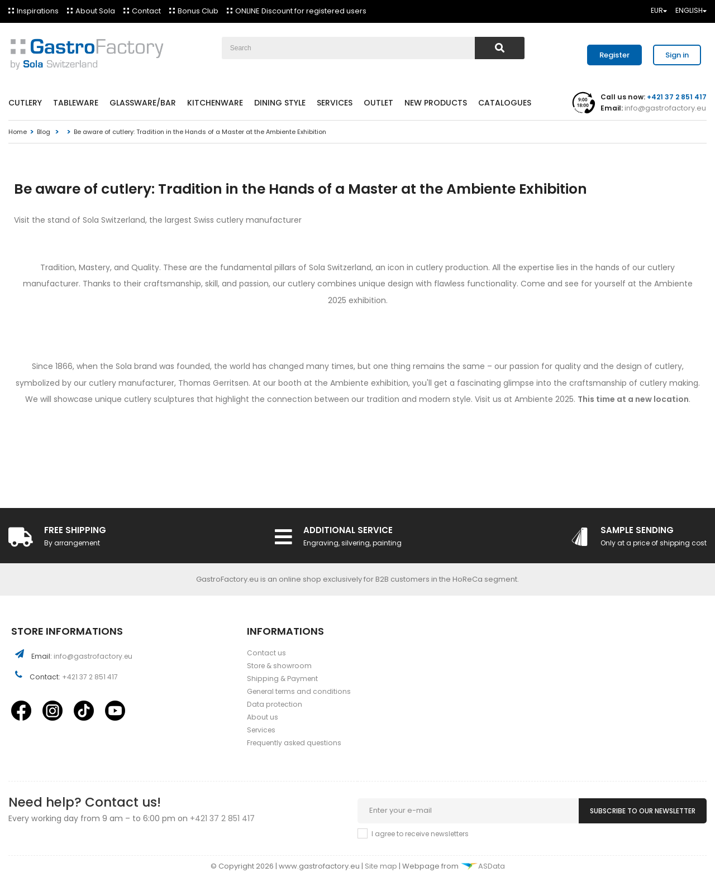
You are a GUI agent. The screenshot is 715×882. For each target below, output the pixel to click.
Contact (146, 11)
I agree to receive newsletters (420, 833)
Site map (382, 866)
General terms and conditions (299, 691)
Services (334, 102)
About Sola (95, 11)
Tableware (75, 102)
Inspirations (38, 11)
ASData (482, 866)
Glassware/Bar (142, 102)
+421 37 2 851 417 (90, 677)
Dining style (280, 102)
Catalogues (504, 102)
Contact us (266, 653)
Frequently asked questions (294, 742)
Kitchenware (215, 102)
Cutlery (25, 102)
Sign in (677, 55)
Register (614, 55)
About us (262, 717)
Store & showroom (279, 665)
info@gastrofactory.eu (664, 108)
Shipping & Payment (282, 678)
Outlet (378, 102)
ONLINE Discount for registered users (300, 11)
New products (435, 102)
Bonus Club (198, 11)
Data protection (274, 704)
